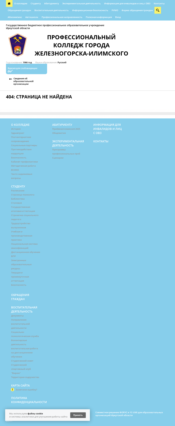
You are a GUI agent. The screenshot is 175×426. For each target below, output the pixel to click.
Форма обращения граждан (137, 10)
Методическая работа (23, 165)
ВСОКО (15, 169)
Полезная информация (99, 17)
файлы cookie (35, 413)
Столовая (16, 202)
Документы (17, 315)
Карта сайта (20, 385)
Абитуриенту (51, 3)
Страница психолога (22, 194)
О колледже (20, 3)
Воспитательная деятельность (51, 10)
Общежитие (59, 132)
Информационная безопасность (90, 10)
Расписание (17, 190)
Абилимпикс (15, 17)
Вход (118, 17)
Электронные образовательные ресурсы (21, 264)
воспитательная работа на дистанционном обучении (24, 352)
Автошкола (31, 17)
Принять (78, 415)
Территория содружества (25, 377)
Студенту (36, 3)
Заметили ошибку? (26, 389)
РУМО (115, 10)
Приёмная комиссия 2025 (66, 128)
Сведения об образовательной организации (23, 81)
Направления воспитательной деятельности (20, 323)
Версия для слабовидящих (22, 68)
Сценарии (58, 157)
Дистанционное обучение (25, 252)
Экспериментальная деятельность (81, 3)
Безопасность (18, 157)
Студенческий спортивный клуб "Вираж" (21, 369)
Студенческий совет (22, 360)
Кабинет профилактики (24, 161)
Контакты (159, 3)
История (16, 128)
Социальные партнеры (24, 145)
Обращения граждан (19, 10)
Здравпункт (17, 132)
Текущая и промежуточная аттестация (20, 276)
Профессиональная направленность (62, 17)
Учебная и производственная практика (21, 235)
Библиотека (18, 198)
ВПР (13, 256)
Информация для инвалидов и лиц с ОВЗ (127, 3)
